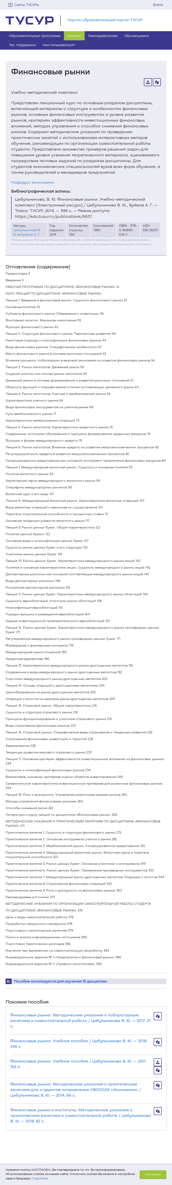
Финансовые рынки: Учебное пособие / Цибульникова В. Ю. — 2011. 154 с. (78, 1064)
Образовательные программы (35, 36)
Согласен (153, 1174)
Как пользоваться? (59, 45)
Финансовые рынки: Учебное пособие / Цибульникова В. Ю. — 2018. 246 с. (78, 1043)
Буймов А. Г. (30, 234)
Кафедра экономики (32, 182)
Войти (158, 5)
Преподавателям (102, 36)
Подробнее (39, 1178)
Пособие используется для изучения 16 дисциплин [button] (60, 981)
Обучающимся (136, 36)
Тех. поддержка (22, 45)
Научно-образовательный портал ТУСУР (105, 20)
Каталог (74, 36)
